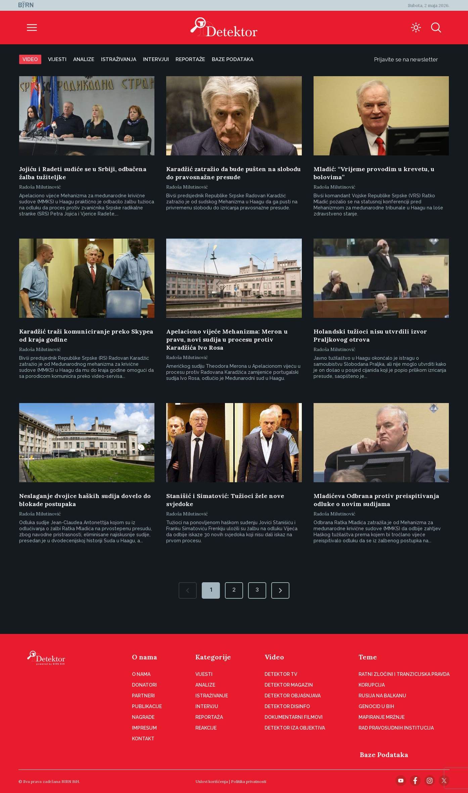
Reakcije (206, 728)
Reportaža (209, 717)
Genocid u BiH (376, 706)
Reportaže (190, 59)
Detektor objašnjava (293, 695)
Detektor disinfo (287, 706)
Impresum (144, 728)
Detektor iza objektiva (295, 728)
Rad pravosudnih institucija (396, 728)
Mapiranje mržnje (382, 717)
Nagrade (143, 717)
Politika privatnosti (248, 781)
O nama (144, 657)
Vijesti (57, 59)
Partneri (143, 695)
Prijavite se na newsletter (411, 59)
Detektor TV (281, 674)
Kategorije (213, 657)
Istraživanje (211, 695)
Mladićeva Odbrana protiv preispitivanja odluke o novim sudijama (376, 500)
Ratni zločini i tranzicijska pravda (404, 674)
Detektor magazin (289, 685)
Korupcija (372, 685)
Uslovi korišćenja (212, 781)
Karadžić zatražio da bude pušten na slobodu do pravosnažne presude (233, 173)
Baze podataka (232, 59)
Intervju (206, 706)
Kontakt (143, 738)
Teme (368, 657)
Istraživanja (118, 59)
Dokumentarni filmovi (294, 717)
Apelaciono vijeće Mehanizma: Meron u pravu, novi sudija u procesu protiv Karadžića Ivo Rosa (227, 339)
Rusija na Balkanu (382, 695)
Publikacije (147, 706)
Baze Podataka (384, 754)
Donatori (144, 685)
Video (30, 59)
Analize (83, 59)
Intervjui (156, 59)
